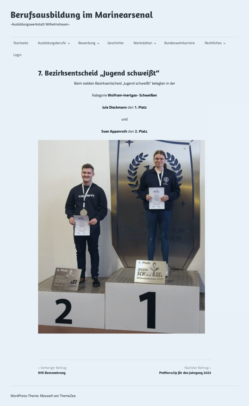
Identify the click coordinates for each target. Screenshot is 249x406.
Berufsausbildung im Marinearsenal (82, 14)
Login (17, 54)
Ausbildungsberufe (54, 43)
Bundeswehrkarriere (179, 43)
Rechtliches (215, 43)
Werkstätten (144, 43)
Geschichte (116, 43)
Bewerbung (88, 43)
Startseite (20, 43)
